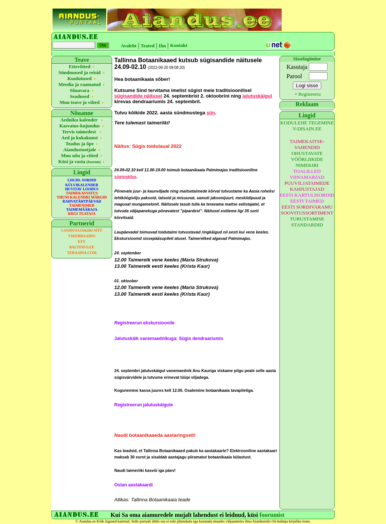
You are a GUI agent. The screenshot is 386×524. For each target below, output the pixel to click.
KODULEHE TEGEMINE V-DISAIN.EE (307, 125)
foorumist (272, 515)
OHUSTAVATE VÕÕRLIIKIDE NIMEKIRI (307, 159)
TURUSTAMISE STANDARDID (307, 222)
